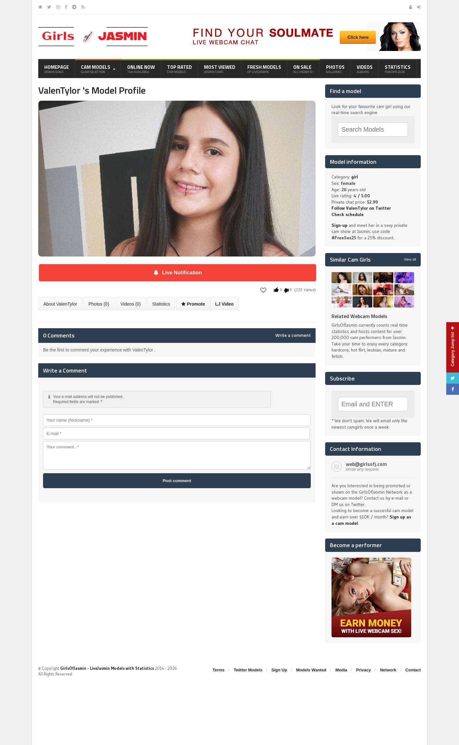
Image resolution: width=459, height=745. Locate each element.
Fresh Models (264, 68)
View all (410, 259)
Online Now (141, 68)
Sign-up (339, 225)
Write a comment (293, 335)
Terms (219, 670)
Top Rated (179, 68)
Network (388, 670)
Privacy (363, 670)
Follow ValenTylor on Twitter (361, 208)
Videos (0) (130, 304)
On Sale (303, 68)
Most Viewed (219, 68)
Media (341, 670)
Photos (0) (98, 304)
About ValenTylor (60, 304)
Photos (335, 68)
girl (354, 177)
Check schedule (348, 214)
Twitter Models (248, 670)
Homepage (56, 68)
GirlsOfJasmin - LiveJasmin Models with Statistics (107, 668)
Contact (413, 670)
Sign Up (279, 670)
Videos (365, 68)
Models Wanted (311, 670)
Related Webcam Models (359, 316)
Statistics (398, 68)
